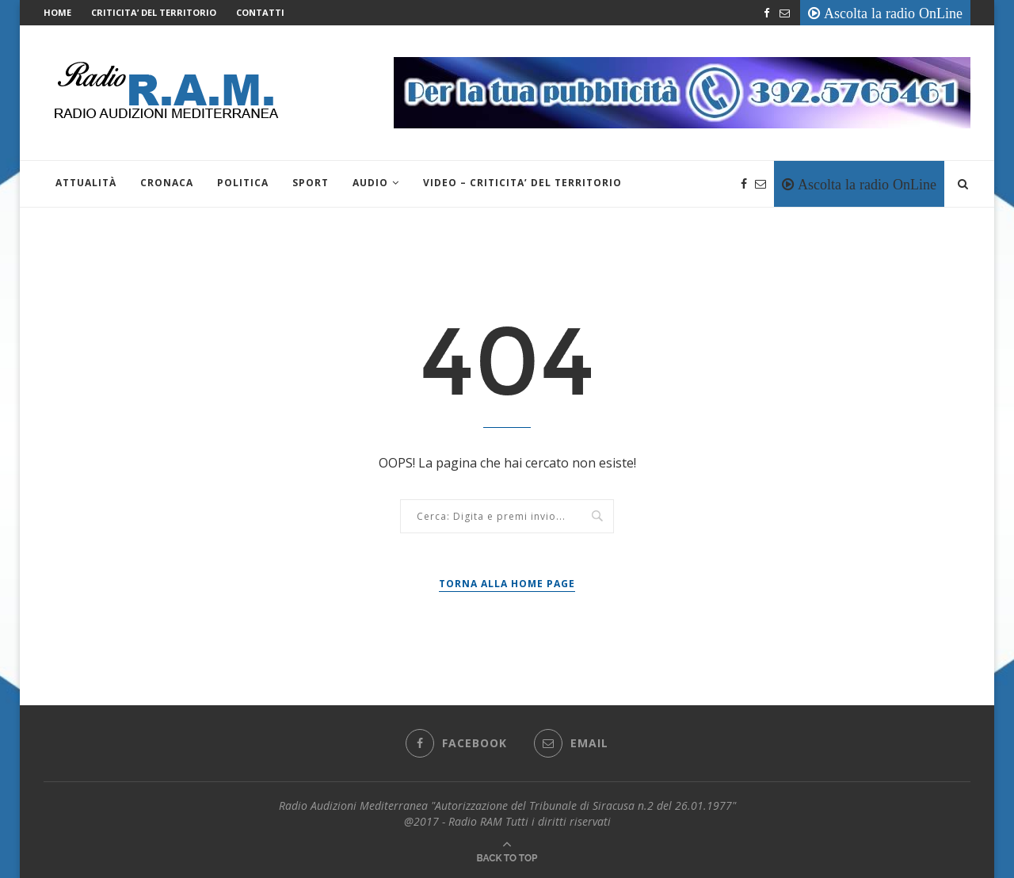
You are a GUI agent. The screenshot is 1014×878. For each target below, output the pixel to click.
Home (57, 12)
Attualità (85, 182)
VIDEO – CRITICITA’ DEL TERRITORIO (522, 182)
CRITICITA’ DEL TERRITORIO (153, 12)
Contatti (260, 12)
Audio (370, 182)
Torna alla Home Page (507, 583)
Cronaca (166, 182)
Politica (243, 182)
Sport (310, 182)
